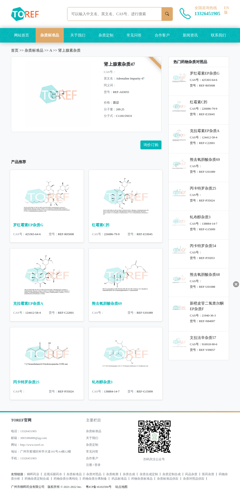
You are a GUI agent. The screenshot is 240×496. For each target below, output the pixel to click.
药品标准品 (119, 478)
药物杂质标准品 (142, 478)
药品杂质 (191, 474)
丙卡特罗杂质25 (26, 382)
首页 (15, 50)
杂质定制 (105, 35)
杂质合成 (129, 474)
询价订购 (150, 145)
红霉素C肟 (101, 225)
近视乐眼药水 (53, 474)
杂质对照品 (93, 474)
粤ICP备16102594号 (97, 487)
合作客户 (162, 35)
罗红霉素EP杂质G (28, 225)
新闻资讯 (190, 35)
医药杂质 (208, 474)
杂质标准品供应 (167, 478)
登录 (97, 465)
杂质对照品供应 (193, 478)
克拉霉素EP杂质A (28, 304)
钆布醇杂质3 (102, 382)
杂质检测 (112, 474)
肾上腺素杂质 (69, 50)
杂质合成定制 (149, 474)
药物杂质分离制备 (94, 478)
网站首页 (21, 35)
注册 (89, 465)
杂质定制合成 (171, 474)
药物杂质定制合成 (37, 478)
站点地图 (121, 487)
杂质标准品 (49, 35)
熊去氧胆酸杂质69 (107, 304)
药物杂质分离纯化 (66, 478)
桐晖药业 (33, 474)
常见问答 (134, 35)
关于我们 (77, 35)
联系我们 (218, 35)
